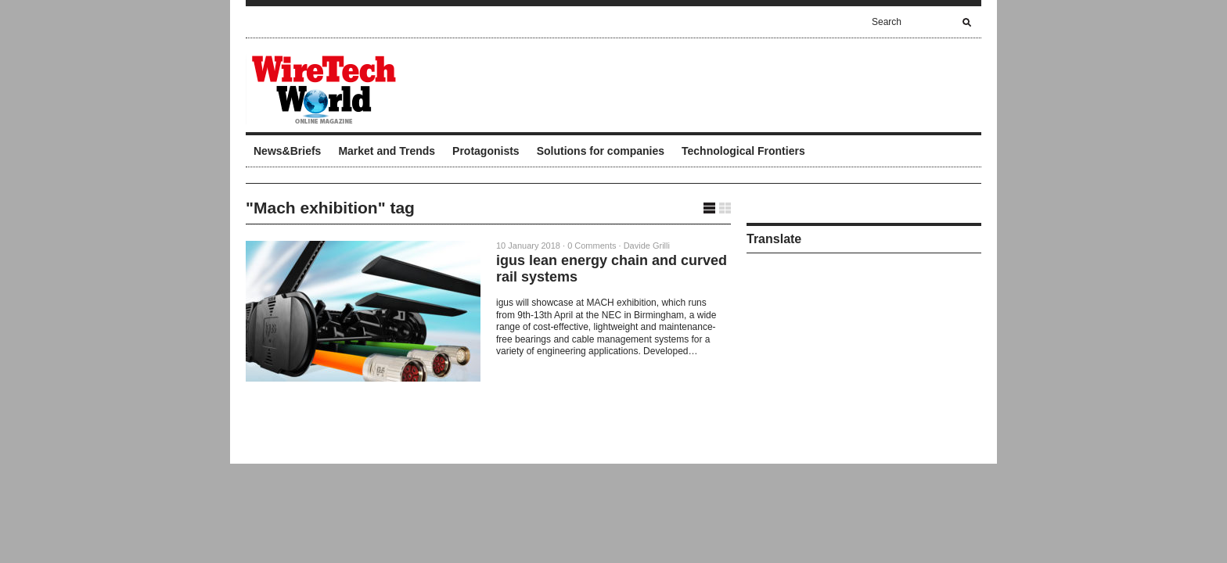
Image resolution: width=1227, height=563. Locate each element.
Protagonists (486, 151)
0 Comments (591, 245)
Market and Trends (386, 151)
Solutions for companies (600, 151)
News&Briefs (287, 151)
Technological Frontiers (743, 151)
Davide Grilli (647, 245)
